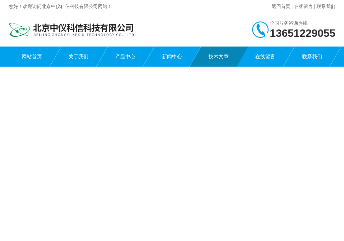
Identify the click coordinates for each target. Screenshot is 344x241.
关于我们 (78, 56)
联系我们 (326, 6)
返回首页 (281, 6)
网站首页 (32, 56)
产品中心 (125, 56)
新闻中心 (172, 56)
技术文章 (219, 56)
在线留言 (303, 6)
